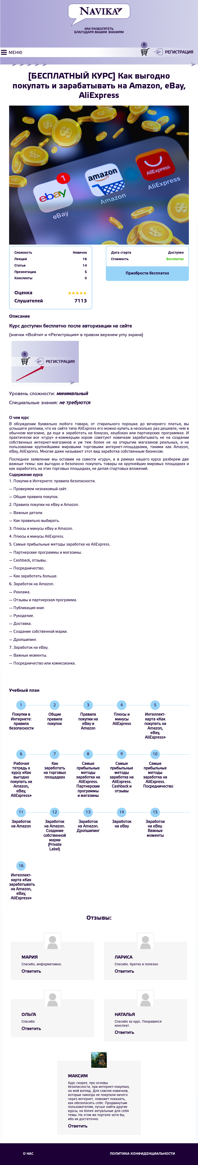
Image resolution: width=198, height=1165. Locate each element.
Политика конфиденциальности (142, 1153)
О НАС (28, 1153)
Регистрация (179, 52)
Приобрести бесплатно (147, 273)
